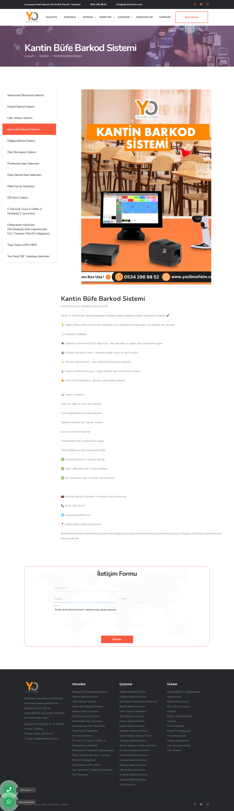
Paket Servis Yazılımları (85, 731)
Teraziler (171, 721)
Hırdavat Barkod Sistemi (133, 779)
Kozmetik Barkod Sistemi (133, 755)
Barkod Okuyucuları (178, 701)
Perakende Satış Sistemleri (87, 721)
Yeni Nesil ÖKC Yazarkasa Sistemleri (92, 770)
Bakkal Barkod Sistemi (132, 706)
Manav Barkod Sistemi (132, 721)
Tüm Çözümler (127, 784)
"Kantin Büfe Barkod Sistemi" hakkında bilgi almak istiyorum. (117, 616)
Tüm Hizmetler (80, 775)
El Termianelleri (175, 726)
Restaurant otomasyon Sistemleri (138, 701)
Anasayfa (29, 56)
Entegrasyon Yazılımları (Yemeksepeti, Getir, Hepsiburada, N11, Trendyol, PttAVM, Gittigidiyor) (93, 755)
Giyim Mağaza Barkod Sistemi (136, 736)
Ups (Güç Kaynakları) (178, 745)
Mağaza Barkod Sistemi (85, 711)
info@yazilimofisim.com (129, 4)
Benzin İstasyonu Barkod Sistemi (137, 745)
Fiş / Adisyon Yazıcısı (178, 706)
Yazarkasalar (174, 697)
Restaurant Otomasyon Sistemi (89, 692)
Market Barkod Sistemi (85, 697)
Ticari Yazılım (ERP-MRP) (86, 765)
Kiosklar (171, 711)
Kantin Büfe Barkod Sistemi (87, 706)
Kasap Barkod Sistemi (131, 726)
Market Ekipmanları (178, 740)
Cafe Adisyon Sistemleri (133, 711)
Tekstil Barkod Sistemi (132, 770)
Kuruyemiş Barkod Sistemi (134, 750)
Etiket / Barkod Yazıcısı (179, 716)
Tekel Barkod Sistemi (131, 716)
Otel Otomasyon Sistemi (86, 716)
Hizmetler (44, 56)
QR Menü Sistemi (82, 736)
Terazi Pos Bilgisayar (178, 731)
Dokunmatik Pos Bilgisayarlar (183, 692)
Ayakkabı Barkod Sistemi (133, 775)
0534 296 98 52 (98, 4)
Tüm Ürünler (174, 750)
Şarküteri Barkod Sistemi (133, 731)
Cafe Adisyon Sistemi (84, 701)
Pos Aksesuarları (176, 736)
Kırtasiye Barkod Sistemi (133, 760)
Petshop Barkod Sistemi (133, 740)
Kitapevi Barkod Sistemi (132, 765)
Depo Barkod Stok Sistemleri (88, 726)
